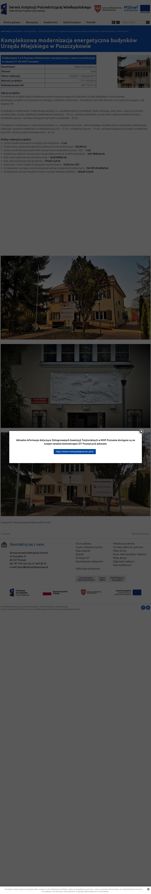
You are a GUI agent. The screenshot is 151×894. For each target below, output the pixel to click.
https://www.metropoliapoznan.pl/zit (75, 451)
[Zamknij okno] (141, 431)
